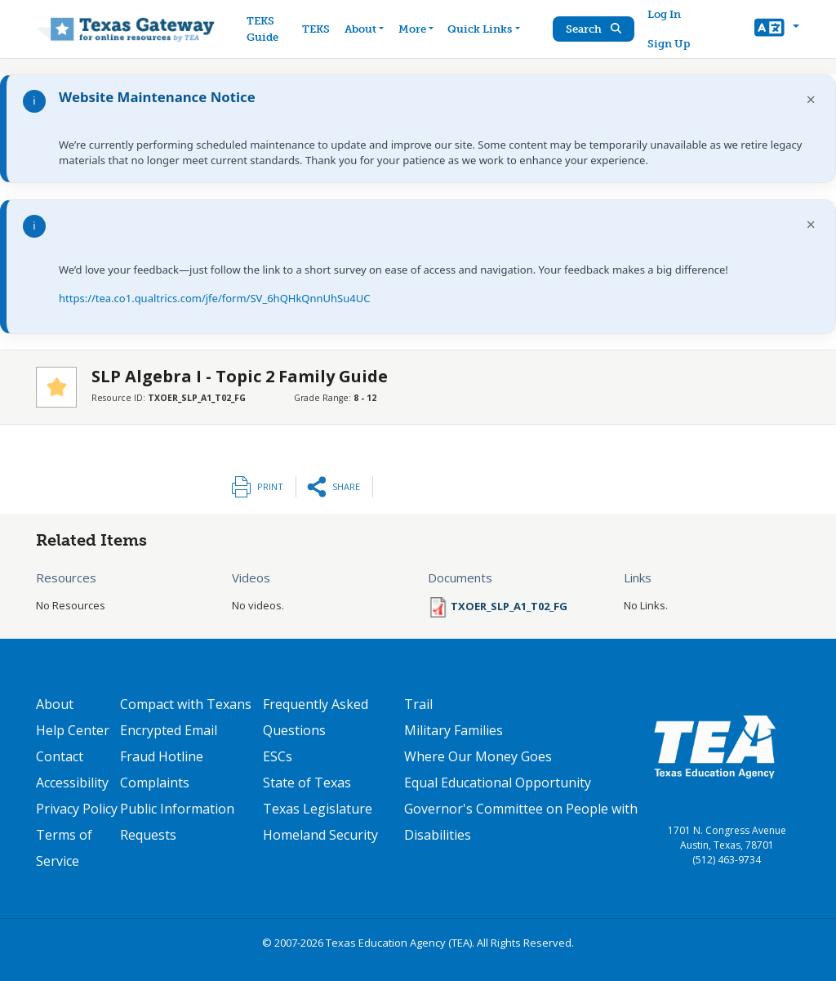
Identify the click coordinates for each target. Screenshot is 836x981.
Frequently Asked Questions (315, 717)
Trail (418, 704)
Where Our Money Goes (478, 756)
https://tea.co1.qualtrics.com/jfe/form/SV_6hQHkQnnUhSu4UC (214, 298)
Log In (664, 14)
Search (593, 29)
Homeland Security (320, 835)
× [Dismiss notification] (811, 99)
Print (270, 486)
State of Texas (307, 782)
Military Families (453, 730)
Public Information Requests (177, 822)
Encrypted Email (168, 730)
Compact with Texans (185, 704)
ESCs (277, 756)
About (54, 704)
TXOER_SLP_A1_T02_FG (509, 606)
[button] (777, 29)
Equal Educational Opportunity (497, 782)
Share (346, 486)
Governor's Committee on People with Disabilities (521, 822)
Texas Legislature (317, 809)
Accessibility (72, 782)
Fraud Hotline (161, 756)
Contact (59, 756)
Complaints (154, 782)
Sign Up (668, 44)
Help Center (72, 730)
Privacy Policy (77, 809)
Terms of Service (64, 848)
